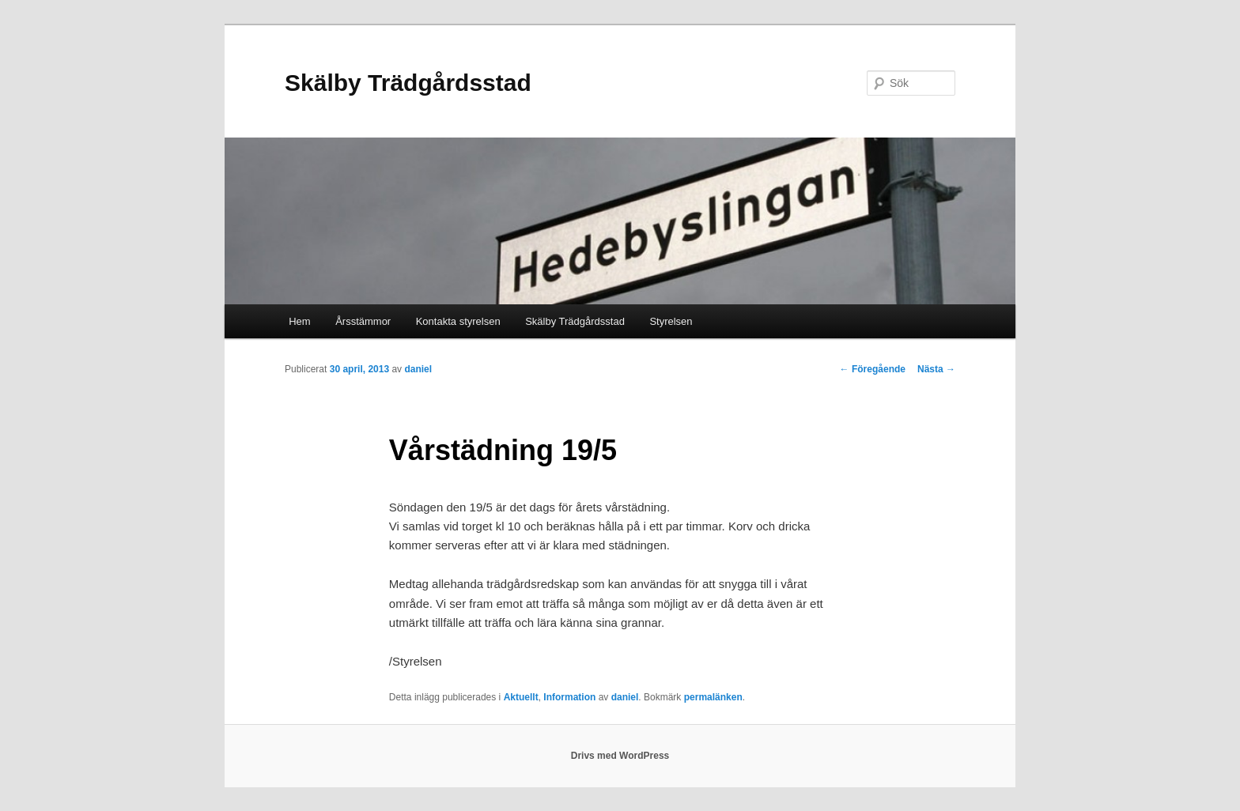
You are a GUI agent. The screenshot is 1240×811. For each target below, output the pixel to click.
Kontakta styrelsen (458, 321)
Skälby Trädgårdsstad (408, 83)
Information (569, 697)
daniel (418, 369)
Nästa (936, 369)
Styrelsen (670, 321)
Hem (299, 321)
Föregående (872, 369)
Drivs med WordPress (620, 755)
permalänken (713, 697)
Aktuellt (521, 697)
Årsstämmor (363, 321)
